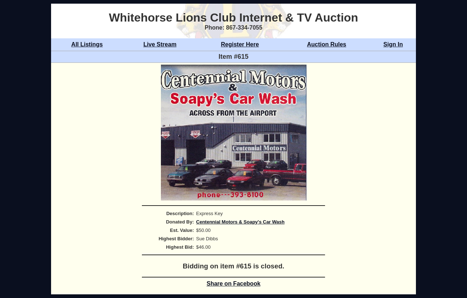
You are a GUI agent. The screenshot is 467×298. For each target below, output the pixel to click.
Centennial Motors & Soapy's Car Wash (240, 222)
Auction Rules (326, 44)
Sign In (393, 44)
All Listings (87, 44)
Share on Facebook (233, 283)
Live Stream (160, 44)
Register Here (240, 44)
